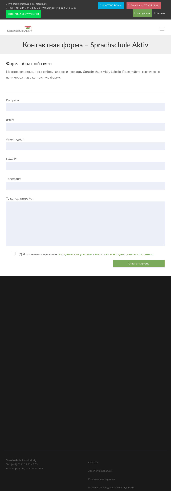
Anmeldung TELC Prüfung (143, 5)
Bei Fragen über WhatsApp (23, 13)
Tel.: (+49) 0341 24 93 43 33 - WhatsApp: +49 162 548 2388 (42, 8)
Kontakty (93, 462)
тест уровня (142, 13)
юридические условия (75, 254)
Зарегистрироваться (100, 471)
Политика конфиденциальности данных (111, 487)
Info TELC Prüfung (111, 5)
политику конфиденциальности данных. (124, 254)
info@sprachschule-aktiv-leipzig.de (27, 3)
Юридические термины (101, 479)
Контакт (160, 13)
